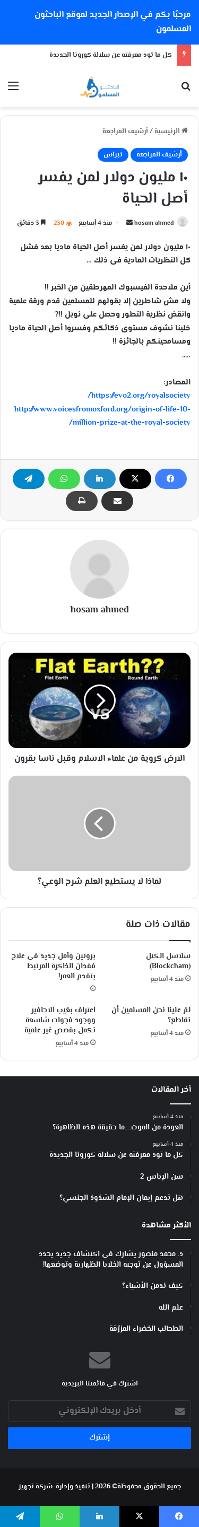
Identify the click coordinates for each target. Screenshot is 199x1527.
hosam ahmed (154, 223)
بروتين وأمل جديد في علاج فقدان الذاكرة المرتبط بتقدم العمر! (53, 966)
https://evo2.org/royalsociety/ (139, 396)
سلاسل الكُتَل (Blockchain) (168, 961)
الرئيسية (171, 131)
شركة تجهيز (36, 1486)
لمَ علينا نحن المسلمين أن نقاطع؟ (151, 1015)
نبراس (113, 155)
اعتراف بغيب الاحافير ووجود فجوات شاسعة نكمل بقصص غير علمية (60, 1021)
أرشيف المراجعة (125, 131)
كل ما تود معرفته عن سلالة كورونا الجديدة (110, 55)
